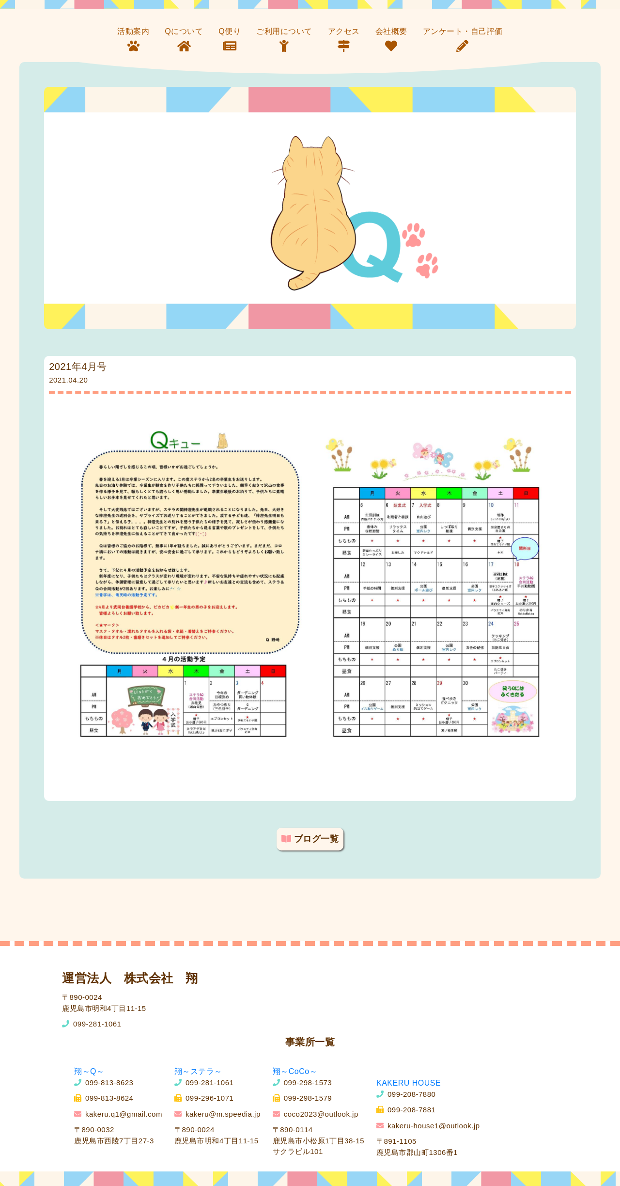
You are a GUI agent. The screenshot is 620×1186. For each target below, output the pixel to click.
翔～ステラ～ (198, 1071)
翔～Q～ (89, 1071)
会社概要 (391, 31)
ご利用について (284, 31)
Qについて (184, 31)
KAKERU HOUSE (408, 1083)
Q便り (229, 31)
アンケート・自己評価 (463, 31)
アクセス (344, 31)
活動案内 (133, 31)
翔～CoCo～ (295, 1071)
